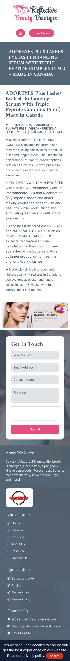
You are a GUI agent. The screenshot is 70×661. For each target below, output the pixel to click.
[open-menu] (20, 33)
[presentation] (39, 413)
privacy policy (33, 656)
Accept (54, 656)
